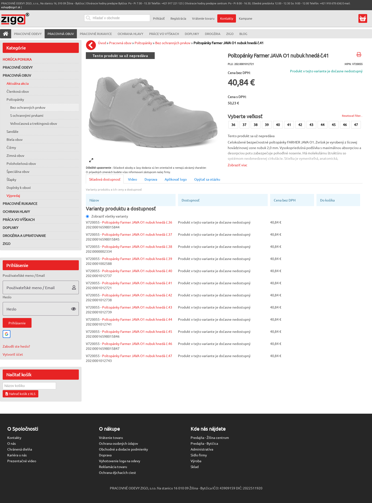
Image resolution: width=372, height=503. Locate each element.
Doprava (151, 179)
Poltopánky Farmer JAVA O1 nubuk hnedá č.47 (137, 355)
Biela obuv (15, 139)
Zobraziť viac (237, 165)
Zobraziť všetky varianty (107, 216)
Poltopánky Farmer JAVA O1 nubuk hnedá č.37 (137, 234)
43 (311, 124)
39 (267, 124)
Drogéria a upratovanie (24, 235)
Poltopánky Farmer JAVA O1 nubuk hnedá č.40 (137, 270)
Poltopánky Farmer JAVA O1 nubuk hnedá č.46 (137, 343)
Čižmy (11, 147)
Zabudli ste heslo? (16, 346)
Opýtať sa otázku (207, 179)
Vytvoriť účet (13, 354)
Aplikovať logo (176, 179)
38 (256, 124)
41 (289, 124)
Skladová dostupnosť (105, 179)
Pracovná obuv (17, 75)
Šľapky (11, 179)
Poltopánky (15, 99)
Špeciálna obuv (18, 171)
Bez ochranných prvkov (27, 107)
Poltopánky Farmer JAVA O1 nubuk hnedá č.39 (137, 258)
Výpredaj (13, 195)
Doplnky (10, 227)
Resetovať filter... (352, 115)
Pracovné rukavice (20, 203)
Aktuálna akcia (18, 83)
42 (300, 124)
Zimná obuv (15, 155)
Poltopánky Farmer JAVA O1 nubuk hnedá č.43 (137, 307)
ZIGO (6, 243)
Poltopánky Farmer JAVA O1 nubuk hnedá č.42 (137, 295)
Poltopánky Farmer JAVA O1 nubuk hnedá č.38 (137, 246)
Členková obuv (18, 91)
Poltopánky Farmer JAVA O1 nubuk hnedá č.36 (137, 222)
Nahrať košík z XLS (20, 394)
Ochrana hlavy (16, 211)
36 (233, 124)
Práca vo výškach (19, 219)
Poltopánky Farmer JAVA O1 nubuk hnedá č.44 (137, 319)
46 (345, 124)
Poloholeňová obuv (21, 163)
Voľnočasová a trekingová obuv (33, 123)
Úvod (102, 43)
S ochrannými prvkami (26, 115)
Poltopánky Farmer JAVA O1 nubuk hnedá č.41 (229, 43)
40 (278, 124)
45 (334, 124)
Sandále (12, 131)
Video (132, 179)
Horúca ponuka (17, 59)
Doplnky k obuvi (19, 187)
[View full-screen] (91, 160)
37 (244, 124)
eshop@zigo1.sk (10, 7)
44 (322, 124)
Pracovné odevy (17, 67)
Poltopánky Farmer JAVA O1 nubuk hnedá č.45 (137, 331)
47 (356, 124)
